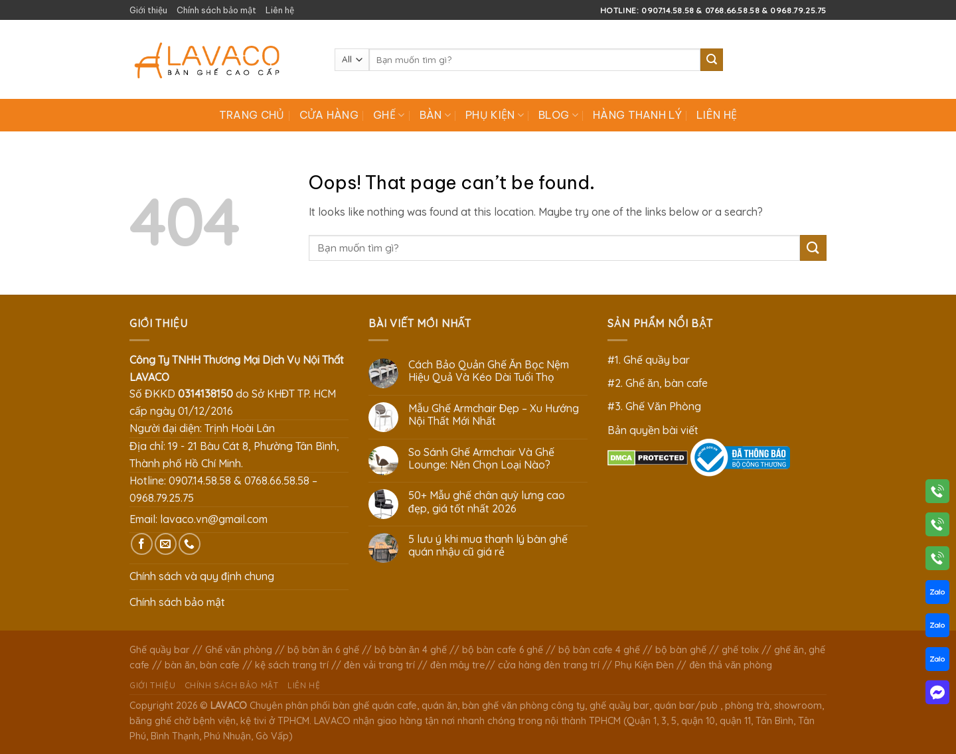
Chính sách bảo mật (216, 10)
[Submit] (711, 59)
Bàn (435, 114)
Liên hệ (280, 10)
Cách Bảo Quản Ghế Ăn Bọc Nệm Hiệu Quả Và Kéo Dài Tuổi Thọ (489, 371)
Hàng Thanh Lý (637, 114)
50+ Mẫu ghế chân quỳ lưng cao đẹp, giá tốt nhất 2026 (486, 501)
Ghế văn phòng (238, 650)
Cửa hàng (329, 114)
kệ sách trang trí (292, 665)
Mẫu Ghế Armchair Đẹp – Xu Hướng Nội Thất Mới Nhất (494, 414)
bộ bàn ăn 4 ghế (410, 650)
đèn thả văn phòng (730, 665)
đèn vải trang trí (379, 665)
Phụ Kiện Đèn (644, 665)
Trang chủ (252, 114)
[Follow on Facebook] (142, 544)
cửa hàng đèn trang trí (548, 665)
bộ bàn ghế (680, 650)
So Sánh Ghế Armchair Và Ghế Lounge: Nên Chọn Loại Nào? (481, 458)
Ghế (388, 114)
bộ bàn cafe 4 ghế (599, 650)
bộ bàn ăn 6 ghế (323, 650)
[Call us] (189, 544)
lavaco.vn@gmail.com (214, 519)
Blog (558, 114)
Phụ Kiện (494, 114)
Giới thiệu (148, 10)
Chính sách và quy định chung (201, 576)
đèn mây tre (457, 665)
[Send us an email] (166, 544)
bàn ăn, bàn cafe (202, 665)
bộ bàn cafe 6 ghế (502, 650)
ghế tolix (740, 650)
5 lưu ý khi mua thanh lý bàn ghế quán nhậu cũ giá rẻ (488, 545)
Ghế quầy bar (159, 650)
